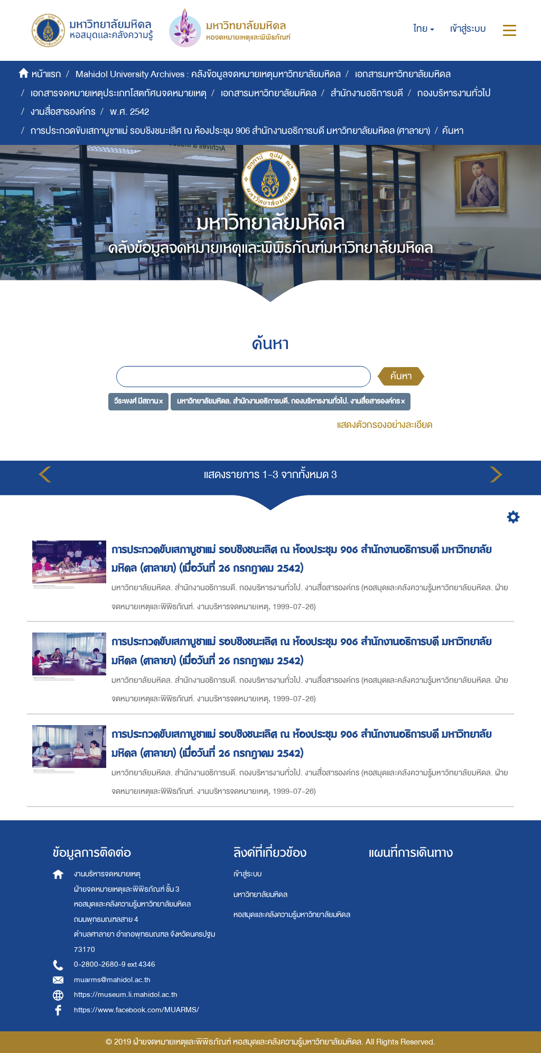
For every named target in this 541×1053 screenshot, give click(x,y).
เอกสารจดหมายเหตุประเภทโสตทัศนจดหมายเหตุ (119, 93)
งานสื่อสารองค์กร (63, 112)
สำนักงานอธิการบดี (367, 93)
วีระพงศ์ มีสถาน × (138, 401)
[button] (424, 29)
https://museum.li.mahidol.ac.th (126, 994)
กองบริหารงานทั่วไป (454, 93)
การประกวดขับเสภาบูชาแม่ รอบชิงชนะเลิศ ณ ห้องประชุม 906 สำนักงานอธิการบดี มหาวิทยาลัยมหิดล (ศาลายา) (230, 131)
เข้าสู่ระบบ (248, 874)
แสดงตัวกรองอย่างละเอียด (385, 425)
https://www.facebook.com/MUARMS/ (136, 1010)
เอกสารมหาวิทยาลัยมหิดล (403, 74)
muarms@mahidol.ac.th (112, 979)
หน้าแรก (46, 74)
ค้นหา (401, 376)
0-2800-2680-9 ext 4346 (114, 964)
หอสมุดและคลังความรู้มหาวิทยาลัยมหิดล (292, 914)
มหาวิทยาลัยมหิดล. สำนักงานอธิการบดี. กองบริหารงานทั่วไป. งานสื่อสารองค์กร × (291, 401)
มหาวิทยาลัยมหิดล (260, 894)
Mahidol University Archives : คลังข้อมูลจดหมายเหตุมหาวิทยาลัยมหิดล (208, 74)
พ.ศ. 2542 (129, 112)
